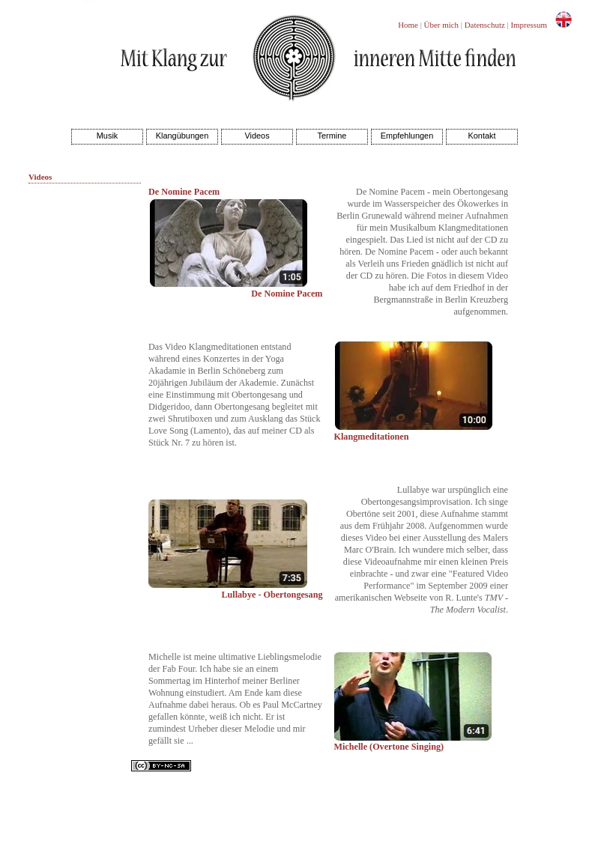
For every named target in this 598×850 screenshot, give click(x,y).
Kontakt (481, 135)
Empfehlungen (407, 135)
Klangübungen (182, 135)
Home (408, 24)
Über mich (441, 24)
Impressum (528, 24)
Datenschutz (485, 24)
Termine (332, 135)
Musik (107, 135)
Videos (256, 135)
